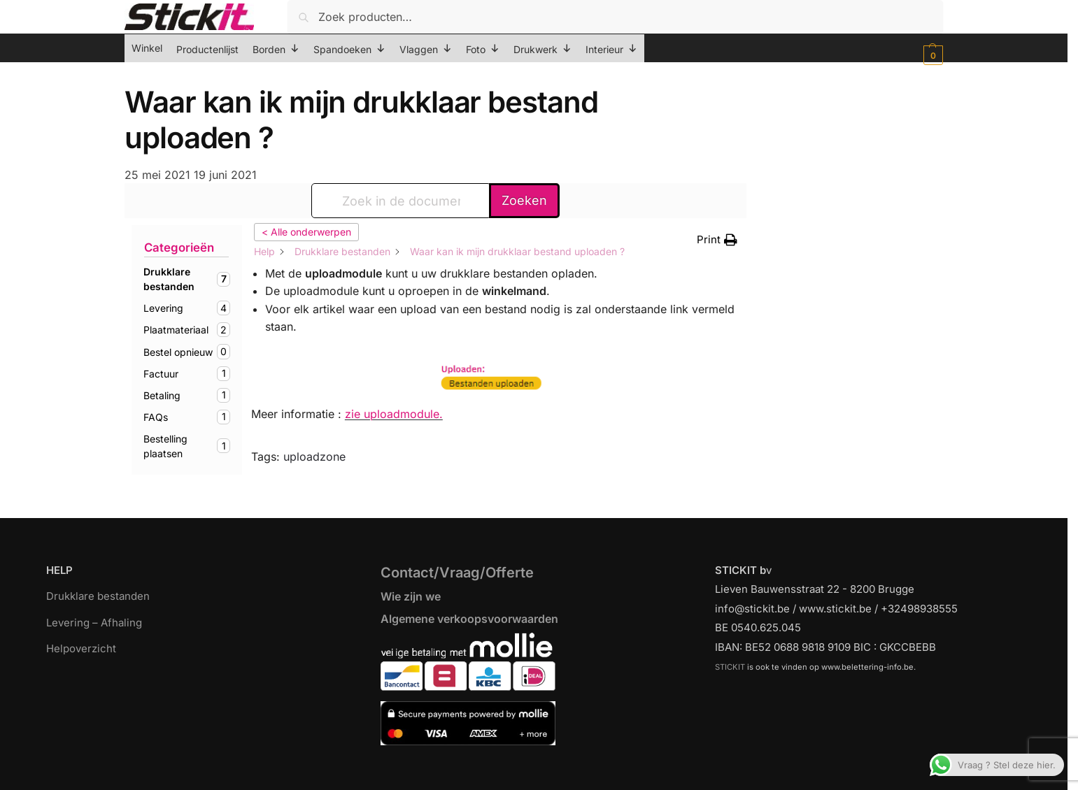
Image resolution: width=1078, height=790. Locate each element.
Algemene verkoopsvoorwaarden (469, 619)
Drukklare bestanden (98, 596)
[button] (931, 55)
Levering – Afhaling (94, 622)
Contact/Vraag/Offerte (457, 572)
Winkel (147, 48)
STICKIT (730, 667)
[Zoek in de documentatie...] (401, 200)
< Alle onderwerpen (306, 232)
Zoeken (524, 200)
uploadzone (314, 457)
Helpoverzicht (81, 648)
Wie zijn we (411, 596)
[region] (539, 757)
